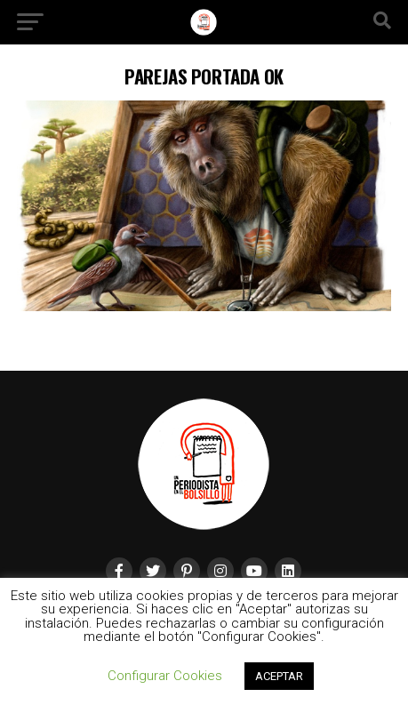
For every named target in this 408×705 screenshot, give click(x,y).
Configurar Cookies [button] (165, 676)
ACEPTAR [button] (279, 676)
